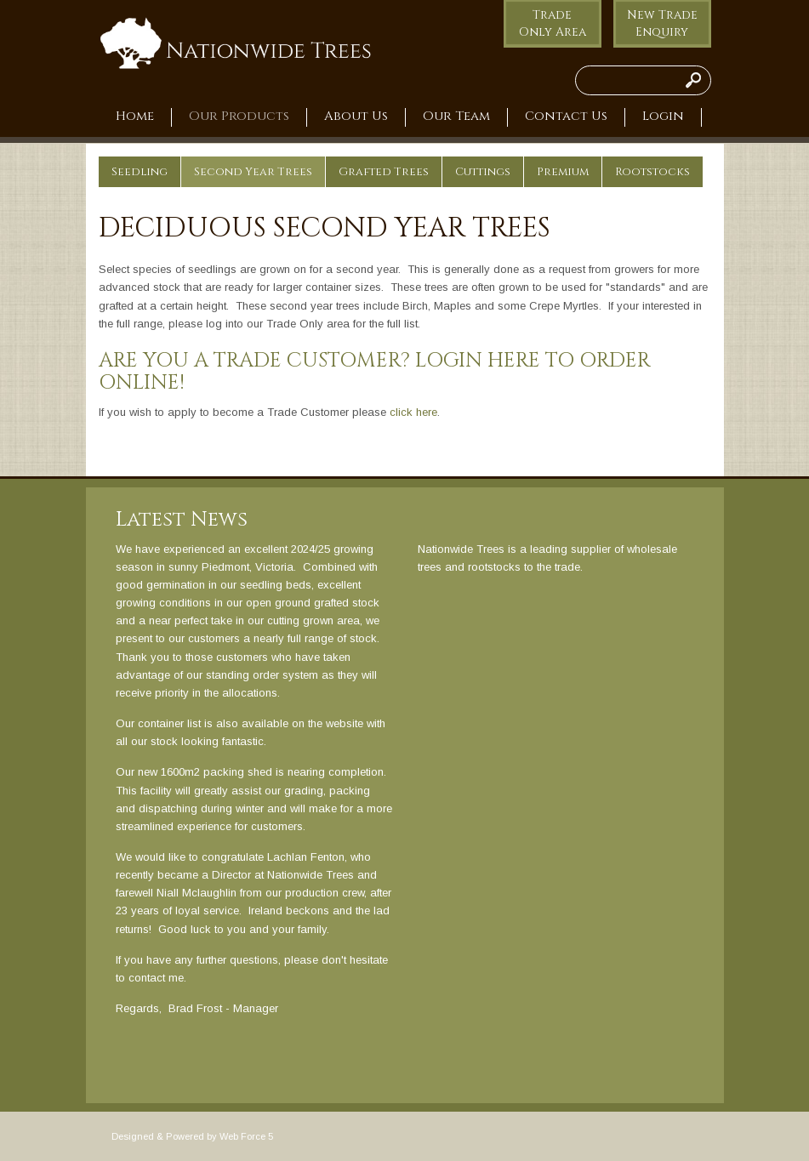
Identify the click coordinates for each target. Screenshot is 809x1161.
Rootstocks (652, 171)
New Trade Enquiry (662, 23)
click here (413, 412)
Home (135, 116)
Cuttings (482, 171)
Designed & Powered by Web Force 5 (192, 1136)
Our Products (239, 116)
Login (663, 116)
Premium (563, 171)
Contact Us (566, 116)
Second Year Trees (253, 171)
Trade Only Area (552, 23)
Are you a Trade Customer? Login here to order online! (375, 371)
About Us (356, 116)
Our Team (456, 116)
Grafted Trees (384, 171)
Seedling (139, 171)
